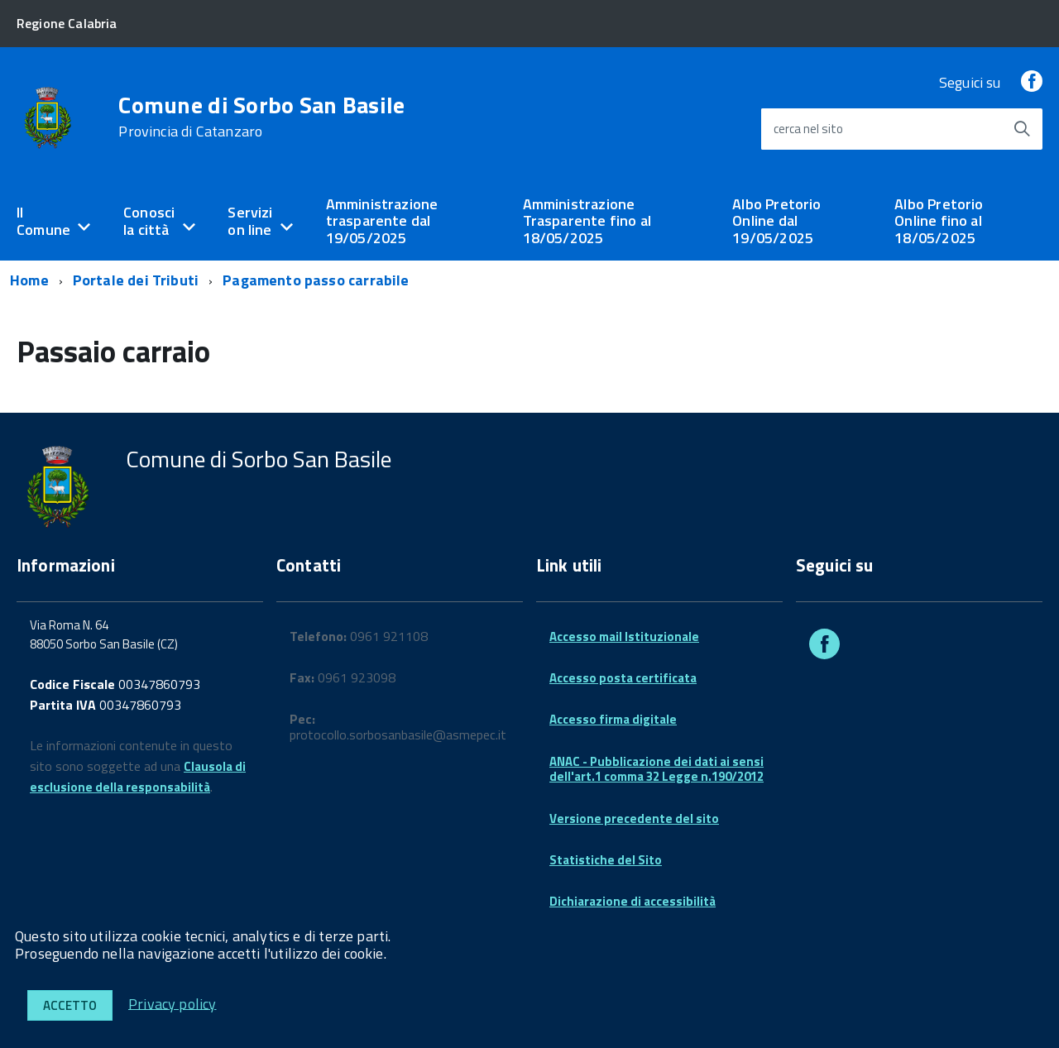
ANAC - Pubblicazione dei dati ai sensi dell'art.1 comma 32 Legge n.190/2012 (656, 769)
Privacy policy (172, 1003)
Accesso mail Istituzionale (624, 636)
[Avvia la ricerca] (1021, 129)
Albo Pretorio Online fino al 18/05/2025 (938, 221)
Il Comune (43, 221)
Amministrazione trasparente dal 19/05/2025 (382, 221)
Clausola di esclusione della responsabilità (138, 777)
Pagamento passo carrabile (316, 280)
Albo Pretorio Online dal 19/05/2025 (776, 221)
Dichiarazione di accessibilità (632, 901)
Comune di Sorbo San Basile (261, 116)
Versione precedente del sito (634, 818)
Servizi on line (250, 221)
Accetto (70, 1005)
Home (29, 280)
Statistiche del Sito (605, 859)
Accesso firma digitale (613, 719)
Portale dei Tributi (136, 280)
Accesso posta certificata (623, 677)
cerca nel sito (808, 129)
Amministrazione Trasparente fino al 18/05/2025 (587, 221)
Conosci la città (149, 221)
